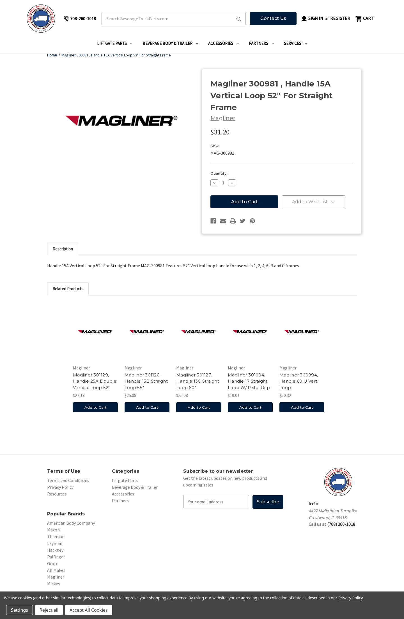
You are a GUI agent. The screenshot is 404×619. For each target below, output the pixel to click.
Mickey (53, 583)
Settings (19, 610)
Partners (261, 43)
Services (295, 43)
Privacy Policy (60, 487)
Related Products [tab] (67, 288)
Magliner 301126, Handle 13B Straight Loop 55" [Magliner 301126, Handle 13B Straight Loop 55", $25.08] (146, 381)
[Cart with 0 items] (364, 18)
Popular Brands (66, 514)
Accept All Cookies (89, 610)
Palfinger (56, 556)
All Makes (56, 570)
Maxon (53, 530)
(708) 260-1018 (341, 524)
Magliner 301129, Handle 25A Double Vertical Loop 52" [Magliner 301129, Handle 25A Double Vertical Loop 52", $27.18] (94, 381)
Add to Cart (95, 407)
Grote (52, 563)
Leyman (54, 543)
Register (340, 18)
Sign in (312, 18)
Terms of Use (63, 471)
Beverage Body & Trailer (170, 43)
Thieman (56, 536)
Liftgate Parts (114, 43)
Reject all (49, 610)
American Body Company (71, 523)
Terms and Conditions (68, 480)
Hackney (55, 550)
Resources (57, 494)
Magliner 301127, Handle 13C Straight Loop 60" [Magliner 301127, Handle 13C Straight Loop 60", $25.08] (197, 381)
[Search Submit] (239, 18)
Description (62, 249)
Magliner (55, 577)
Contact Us (273, 18)
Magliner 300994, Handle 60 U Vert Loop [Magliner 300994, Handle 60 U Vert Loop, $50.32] (298, 381)
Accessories (223, 43)
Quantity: (218, 173)
